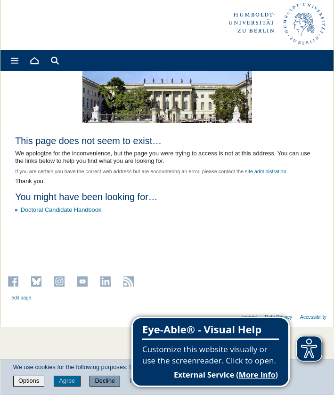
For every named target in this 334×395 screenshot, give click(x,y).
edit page (21, 297)
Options (28, 380)
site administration (265, 171)
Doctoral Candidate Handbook (61, 209)
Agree (67, 380)
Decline (105, 380)
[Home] (34, 60)
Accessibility (313, 317)
